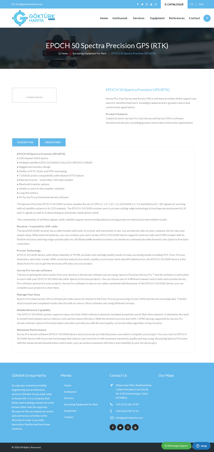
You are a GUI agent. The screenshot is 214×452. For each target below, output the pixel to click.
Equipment (157, 18)
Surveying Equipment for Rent (89, 53)
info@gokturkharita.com (129, 417)
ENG (200, 4)
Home (104, 18)
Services (138, 18)
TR (191, 4)
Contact (194, 18)
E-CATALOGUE (174, 4)
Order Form (53, 142)
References (177, 18)
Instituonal (119, 18)
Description (25, 142)
